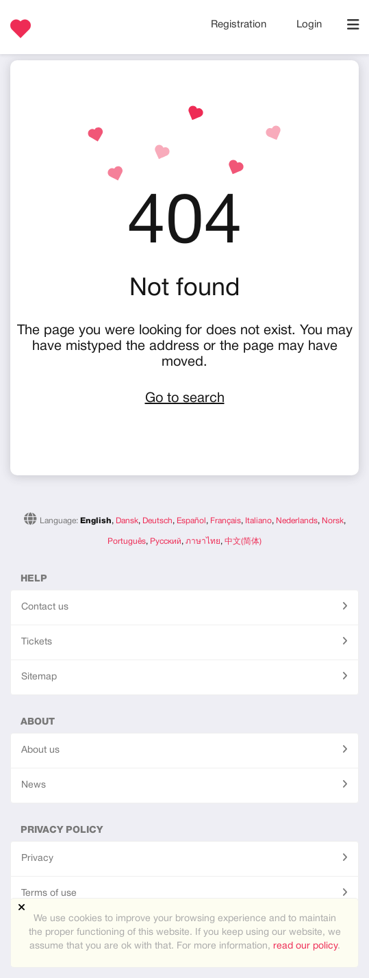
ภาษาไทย (203, 541)
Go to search (185, 398)
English (96, 521)
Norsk (333, 521)
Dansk (127, 521)
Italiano (258, 521)
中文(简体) (243, 541)
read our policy (305, 946)
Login (309, 24)
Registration (240, 24)
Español (191, 521)
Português (126, 541)
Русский (165, 541)
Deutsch (157, 521)
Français (225, 521)
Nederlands (297, 521)
